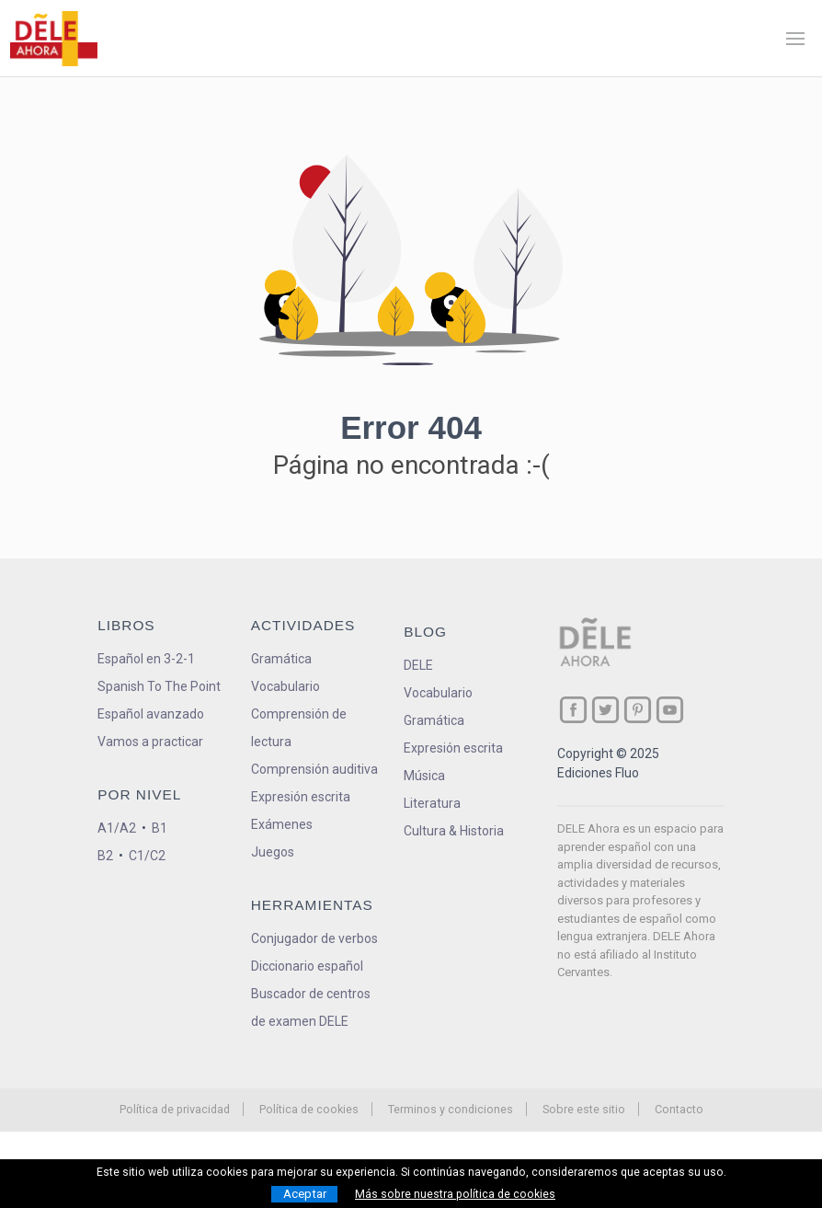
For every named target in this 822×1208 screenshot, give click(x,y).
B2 (105, 855)
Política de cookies (309, 1109)
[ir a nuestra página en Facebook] (573, 710)
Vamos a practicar (150, 741)
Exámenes (282, 824)
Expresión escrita (300, 796)
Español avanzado (150, 714)
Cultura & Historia (454, 830)
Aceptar (304, 1194)
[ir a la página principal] (53, 39)
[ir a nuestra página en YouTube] (670, 710)
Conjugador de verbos (314, 938)
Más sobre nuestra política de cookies (455, 1194)
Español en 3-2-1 (146, 658)
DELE (418, 665)
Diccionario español (307, 966)
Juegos (272, 852)
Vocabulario (285, 686)
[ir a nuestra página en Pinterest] (638, 710)
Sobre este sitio (583, 1109)
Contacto (679, 1109)
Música (424, 775)
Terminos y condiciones (450, 1109)
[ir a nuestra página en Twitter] (605, 710)
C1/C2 (147, 855)
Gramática (281, 658)
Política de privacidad (175, 1109)
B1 (159, 828)
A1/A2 (116, 828)
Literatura (432, 803)
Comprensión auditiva (314, 769)
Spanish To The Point (159, 686)
